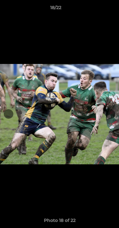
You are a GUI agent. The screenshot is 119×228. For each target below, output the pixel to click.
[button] (96, 9)
